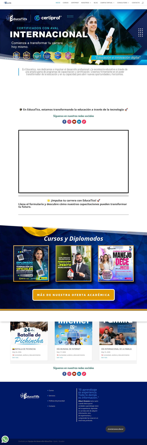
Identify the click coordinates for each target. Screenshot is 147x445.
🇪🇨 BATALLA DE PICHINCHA (24, 349)
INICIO (58, 3)
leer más (15, 357)
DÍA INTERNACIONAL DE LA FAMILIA (116, 349)
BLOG (96, 3)
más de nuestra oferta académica (73, 295)
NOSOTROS (85, 3)
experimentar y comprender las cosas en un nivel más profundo (88, 418)
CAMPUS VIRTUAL (106, 3)
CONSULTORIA (122, 3)
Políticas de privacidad (57, 401)
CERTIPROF (75, 3)
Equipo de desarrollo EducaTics (40, 441)
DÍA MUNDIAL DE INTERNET (68, 349)
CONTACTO (136, 3)
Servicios (52, 396)
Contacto (52, 406)
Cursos (51, 390)
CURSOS (65, 3)
